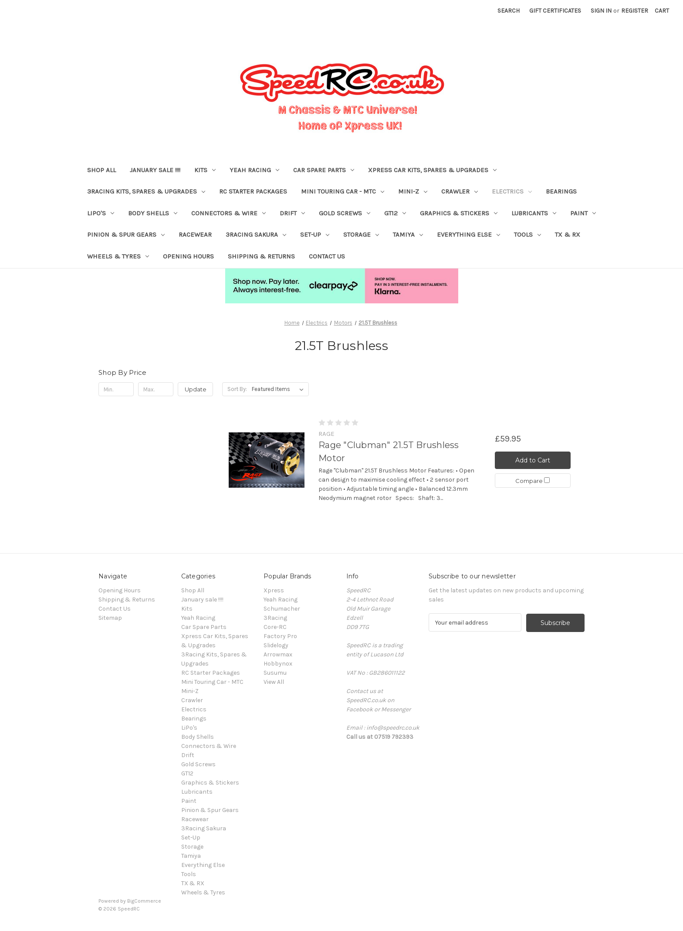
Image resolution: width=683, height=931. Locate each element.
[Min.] (116, 389)
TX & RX (567, 234)
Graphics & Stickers (458, 213)
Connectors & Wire (228, 213)
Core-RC (275, 627)
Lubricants (533, 213)
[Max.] (155, 389)
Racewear (195, 234)
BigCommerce (144, 901)
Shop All (101, 170)
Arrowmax (278, 654)
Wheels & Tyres (118, 256)
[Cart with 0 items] (662, 10)
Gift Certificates (555, 10)
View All (274, 682)
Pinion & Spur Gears (126, 234)
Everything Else (468, 234)
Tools (527, 234)
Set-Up (314, 234)
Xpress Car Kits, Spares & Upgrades (432, 170)
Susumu (275, 672)
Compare (532, 481)
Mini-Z (412, 191)
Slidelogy (276, 645)
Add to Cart (532, 460)
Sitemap (110, 618)
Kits (205, 170)
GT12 (395, 213)
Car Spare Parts (323, 170)
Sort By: (237, 389)
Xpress (274, 590)
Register (634, 10)
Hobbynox (278, 663)
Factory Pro (280, 636)
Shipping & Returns (261, 256)
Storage (361, 234)
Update (195, 389)
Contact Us (327, 256)
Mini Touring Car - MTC (342, 191)
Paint (583, 213)
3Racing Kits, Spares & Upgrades (146, 191)
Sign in (601, 10)
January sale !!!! (155, 170)
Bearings (561, 191)
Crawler (459, 191)
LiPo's (100, 213)
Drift (292, 213)
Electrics (512, 191)
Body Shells (152, 213)
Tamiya (408, 234)
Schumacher (282, 608)
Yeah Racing (254, 170)
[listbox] (279, 389)
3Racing (275, 618)
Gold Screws (344, 213)
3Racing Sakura (256, 234)
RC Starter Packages (253, 191)
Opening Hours (188, 256)
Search (508, 10)
